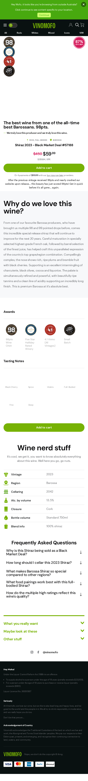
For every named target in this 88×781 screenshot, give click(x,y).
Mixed (51, 32)
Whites (35, 32)
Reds (19, 32)
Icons (67, 32)
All (5, 32)
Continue (44, 15)
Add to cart (44, 168)
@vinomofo (50, 652)
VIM (82, 32)
